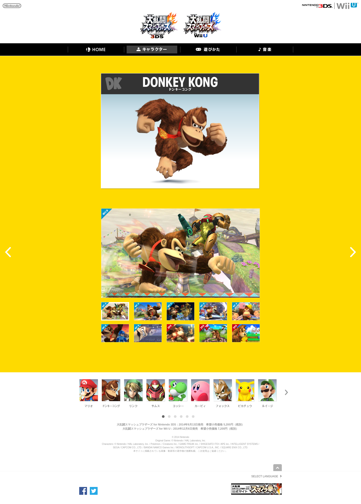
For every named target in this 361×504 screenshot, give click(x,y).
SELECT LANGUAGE (264, 476)
